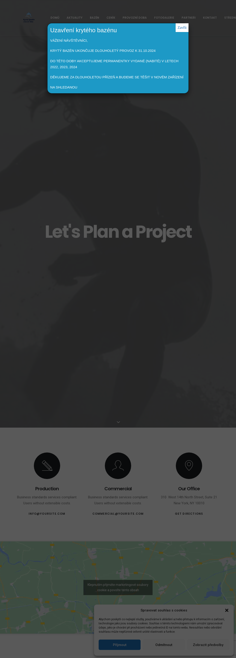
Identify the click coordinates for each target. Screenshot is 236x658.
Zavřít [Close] (182, 27)
